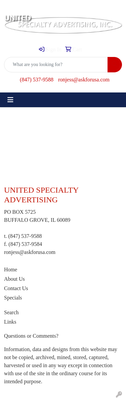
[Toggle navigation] (10, 100)
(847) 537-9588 (36, 79)
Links (10, 322)
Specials (13, 298)
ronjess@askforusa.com (84, 79)
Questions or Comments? (31, 336)
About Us (14, 279)
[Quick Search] (56, 64)
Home (10, 269)
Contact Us (16, 288)
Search (11, 312)
